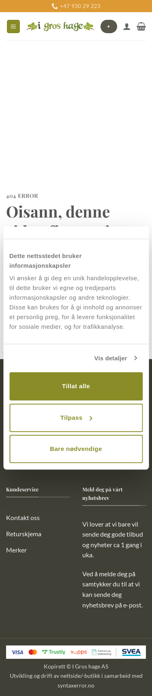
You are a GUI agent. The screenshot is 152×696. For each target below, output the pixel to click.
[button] (13, 26)
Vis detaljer (110, 358)
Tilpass (76, 417)
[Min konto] (127, 26)
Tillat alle (76, 386)
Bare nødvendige (76, 448)
